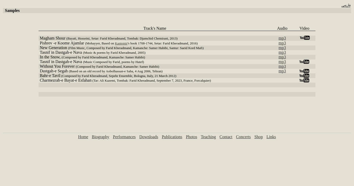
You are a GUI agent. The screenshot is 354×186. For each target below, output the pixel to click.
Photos (191, 137)
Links (271, 137)
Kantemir (121, 43)
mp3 (282, 38)
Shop (258, 137)
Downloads (148, 137)
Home (83, 137)
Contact (225, 137)
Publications (172, 137)
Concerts (243, 137)
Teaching (208, 137)
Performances (124, 137)
